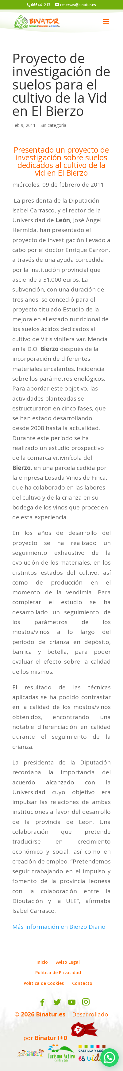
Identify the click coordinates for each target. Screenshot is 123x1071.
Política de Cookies (44, 983)
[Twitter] (57, 1002)
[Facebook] (42, 1002)
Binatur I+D (51, 1038)
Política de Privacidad (58, 972)
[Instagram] (86, 1002)
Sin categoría (53, 125)
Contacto (82, 983)
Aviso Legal (68, 962)
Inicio (42, 962)
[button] (109, 1057)
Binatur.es (51, 1014)
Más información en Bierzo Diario (59, 927)
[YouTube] (72, 1002)
